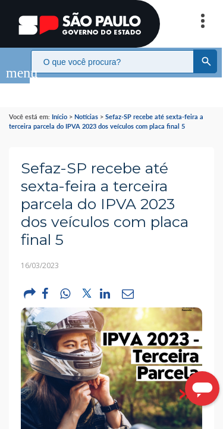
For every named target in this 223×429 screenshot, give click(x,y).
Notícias (86, 104)
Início (59, 104)
